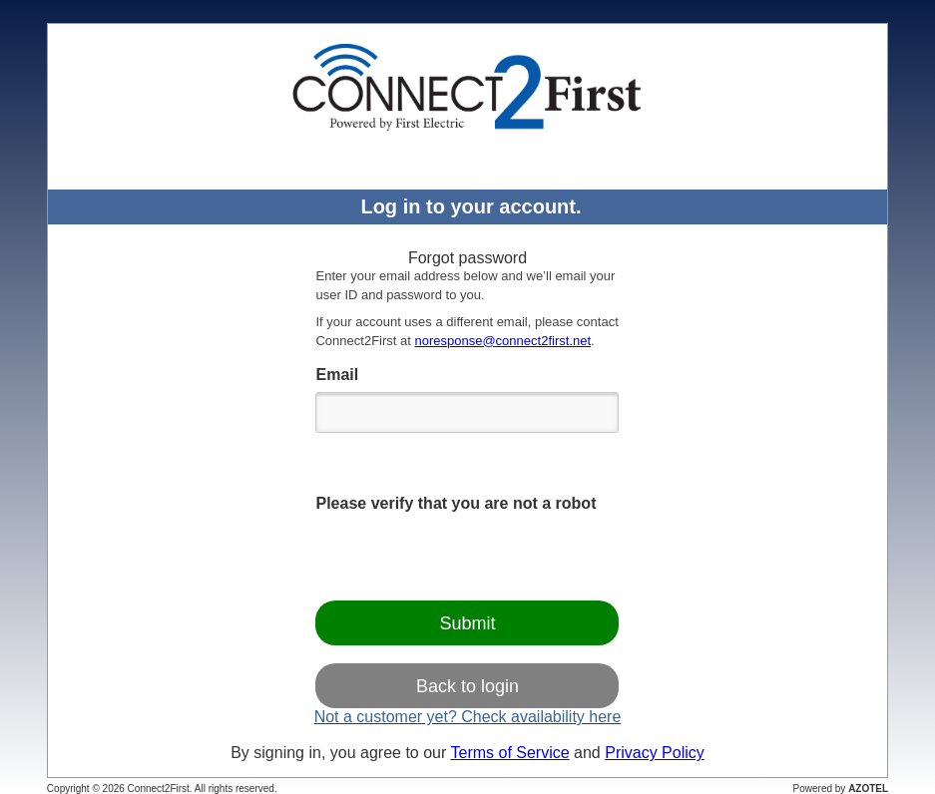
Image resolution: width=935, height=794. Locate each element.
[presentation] (467, 557)
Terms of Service (509, 752)
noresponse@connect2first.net (502, 340)
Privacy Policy (654, 752)
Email (336, 374)
